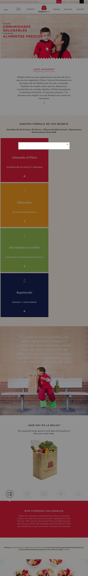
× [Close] (67, 144)
